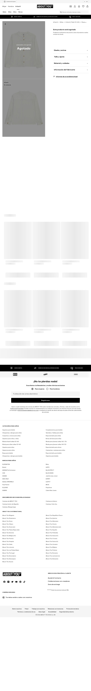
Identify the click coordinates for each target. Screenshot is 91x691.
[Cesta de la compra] (87, 6)
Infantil (18, 6)
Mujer (4, 6)
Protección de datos (72, 637)
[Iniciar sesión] (75, 6)
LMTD (47, 567)
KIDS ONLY (5, 578)
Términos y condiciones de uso (26, 640)
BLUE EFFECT (50, 569)
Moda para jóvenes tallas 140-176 (56, 544)
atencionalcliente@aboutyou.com (28, 510)
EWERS (4, 590)
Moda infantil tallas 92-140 (10, 541)
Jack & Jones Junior (52, 575)
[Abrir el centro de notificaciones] (79, 6)
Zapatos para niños (8, 547)
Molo (47, 564)
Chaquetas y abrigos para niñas (12, 532)
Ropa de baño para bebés (54, 552)
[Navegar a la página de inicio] (45, 6)
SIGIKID (4, 575)
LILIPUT (48, 581)
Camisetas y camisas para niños (55, 549)
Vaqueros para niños (8, 549)
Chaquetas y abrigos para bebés (12, 555)
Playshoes (49, 587)
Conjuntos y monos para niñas (11, 535)
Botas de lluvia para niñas (53, 538)
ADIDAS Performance (8, 569)
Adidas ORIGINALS (8, 581)
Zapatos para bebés (8, 529)
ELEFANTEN (6, 564)
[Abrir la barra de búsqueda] (60, 12)
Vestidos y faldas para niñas (54, 532)
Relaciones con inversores (55, 637)
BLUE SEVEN (49, 572)
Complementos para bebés (54, 529)
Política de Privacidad (16, 508)
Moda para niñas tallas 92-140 (11, 544)
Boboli (4, 567)
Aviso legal (42, 640)
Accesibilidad (52, 640)
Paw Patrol (5, 584)
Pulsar (27, 637)
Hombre (11, 6)
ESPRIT (48, 578)
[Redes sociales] (4, 610)
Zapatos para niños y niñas (10, 538)
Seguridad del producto (66, 640)
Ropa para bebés (7, 552)
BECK (47, 584)
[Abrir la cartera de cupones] (70, 6)
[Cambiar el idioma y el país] (86, 1)
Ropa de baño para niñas (53, 535)
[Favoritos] (83, 6)
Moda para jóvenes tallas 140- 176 (56, 541)
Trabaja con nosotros (38, 637)
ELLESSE (5, 587)
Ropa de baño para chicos (53, 547)
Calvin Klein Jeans (51, 590)
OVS (3, 572)
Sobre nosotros (17, 637)
